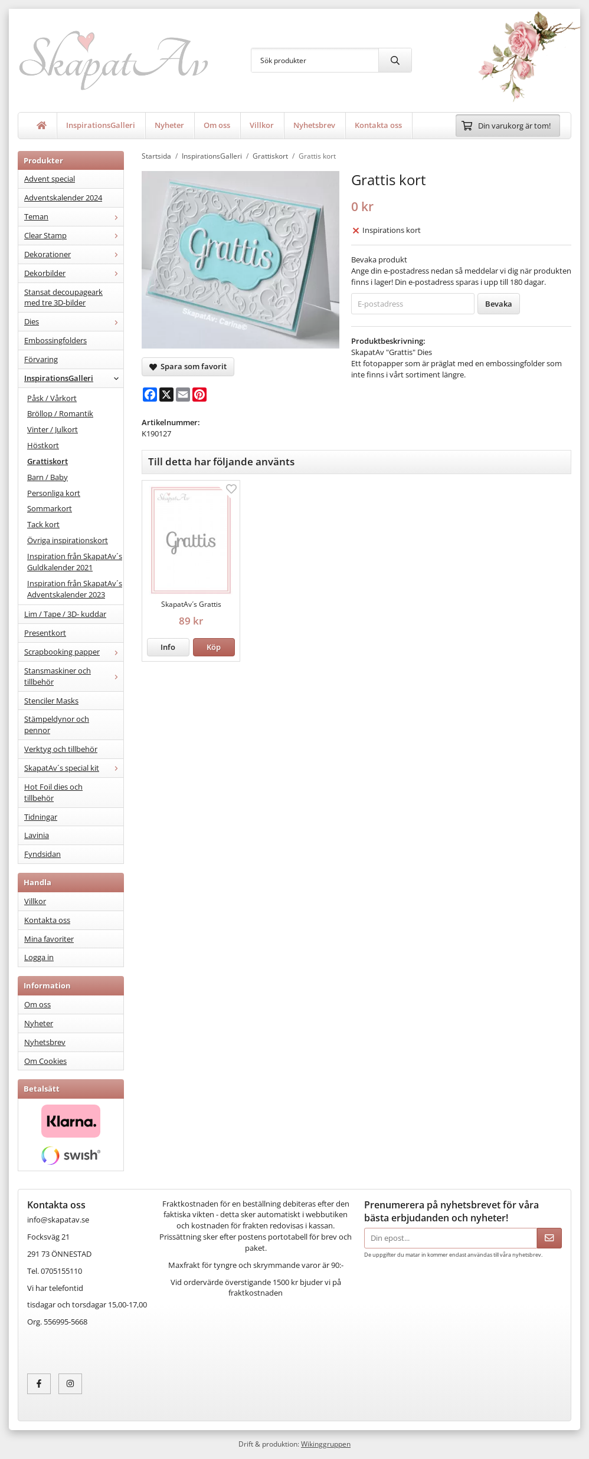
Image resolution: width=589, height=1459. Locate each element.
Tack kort (43, 524)
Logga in (39, 957)
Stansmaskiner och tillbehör (73, 676)
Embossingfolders (55, 340)
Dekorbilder (73, 273)
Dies (73, 321)
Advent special (49, 178)
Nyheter (169, 125)
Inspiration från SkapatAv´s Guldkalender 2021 (74, 562)
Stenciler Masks (51, 700)
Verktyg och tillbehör (60, 749)
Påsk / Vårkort (52, 398)
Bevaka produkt (379, 259)
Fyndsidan (42, 854)
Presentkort (45, 632)
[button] (214, 647)
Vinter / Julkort (52, 429)
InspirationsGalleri (100, 125)
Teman (73, 216)
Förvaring (41, 359)
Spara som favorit (188, 366)
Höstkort (43, 445)
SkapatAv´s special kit (73, 768)
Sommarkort (49, 508)
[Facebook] (150, 394)
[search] (394, 60)
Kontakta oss (378, 125)
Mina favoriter (49, 939)
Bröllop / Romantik (60, 413)
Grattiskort (47, 461)
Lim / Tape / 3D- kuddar (65, 614)
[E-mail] (183, 394)
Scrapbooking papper (73, 651)
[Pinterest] (199, 394)
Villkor (262, 125)
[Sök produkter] (314, 60)
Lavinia (36, 835)
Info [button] (168, 647)
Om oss (217, 125)
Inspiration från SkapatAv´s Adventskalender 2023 (74, 589)
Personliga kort (53, 493)
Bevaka (498, 303)
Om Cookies (45, 1061)
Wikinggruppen (326, 1443)
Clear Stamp (73, 235)
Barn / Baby (47, 477)
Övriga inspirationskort (67, 540)
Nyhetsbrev (314, 125)
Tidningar (40, 816)
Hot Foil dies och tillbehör (53, 792)
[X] (166, 394)
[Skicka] (549, 1238)
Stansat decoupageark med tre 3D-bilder (63, 297)
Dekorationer (73, 254)
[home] (42, 126)
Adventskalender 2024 (63, 197)
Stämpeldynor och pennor (56, 724)
